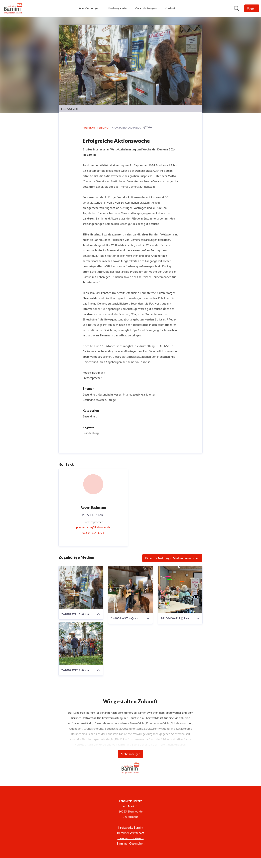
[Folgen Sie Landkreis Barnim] (251, 8)
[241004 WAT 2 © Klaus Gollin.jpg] (81, 643)
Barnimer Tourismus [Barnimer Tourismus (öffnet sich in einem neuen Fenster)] (131, 838)
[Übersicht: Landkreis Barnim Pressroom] (13, 8)
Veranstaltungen (146, 8)
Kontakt (170, 8)
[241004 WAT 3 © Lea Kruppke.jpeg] (180, 589)
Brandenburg (91, 433)
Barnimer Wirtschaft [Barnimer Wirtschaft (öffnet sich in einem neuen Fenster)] (130, 833)
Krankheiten (148, 394)
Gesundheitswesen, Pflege (99, 400)
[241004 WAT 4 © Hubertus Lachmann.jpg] (130, 589)
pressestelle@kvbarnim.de (93, 527)
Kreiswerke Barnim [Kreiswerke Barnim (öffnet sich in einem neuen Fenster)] (130, 827)
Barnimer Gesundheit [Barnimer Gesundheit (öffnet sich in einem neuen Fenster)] (130, 843)
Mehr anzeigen (130, 754)
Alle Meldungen (89, 8)
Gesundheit (90, 416)
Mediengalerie (117, 8)
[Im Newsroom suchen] (236, 8)
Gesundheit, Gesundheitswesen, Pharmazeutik (111, 394)
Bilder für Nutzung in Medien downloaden (172, 558)
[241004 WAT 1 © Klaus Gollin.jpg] (81, 587)
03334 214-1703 (93, 533)
